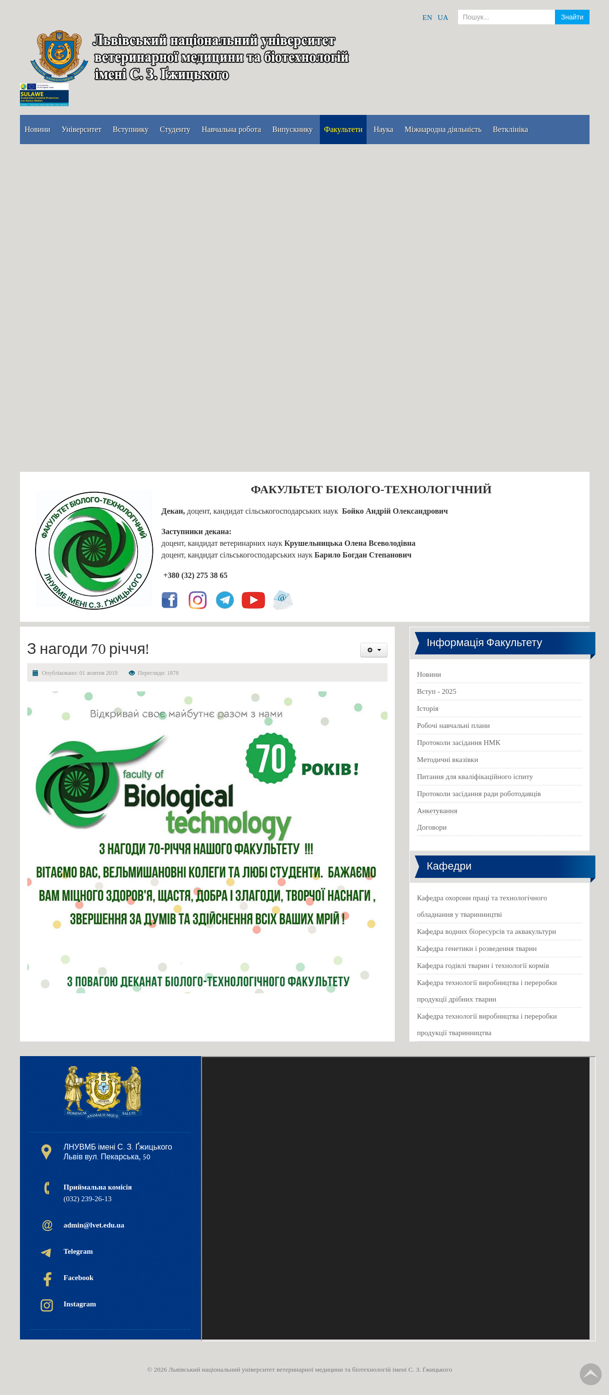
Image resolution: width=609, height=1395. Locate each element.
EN (427, 17)
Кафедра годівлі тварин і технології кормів (483, 965)
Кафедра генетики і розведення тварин (477, 948)
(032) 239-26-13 (98, 1193)
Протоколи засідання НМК (458, 742)
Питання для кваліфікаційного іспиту (475, 777)
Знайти (572, 17)
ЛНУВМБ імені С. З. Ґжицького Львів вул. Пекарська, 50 (118, 1152)
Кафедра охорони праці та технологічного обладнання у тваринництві (482, 906)
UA (443, 17)
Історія (428, 708)
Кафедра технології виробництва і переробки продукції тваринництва (487, 1024)
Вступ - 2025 (437, 691)
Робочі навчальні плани (453, 725)
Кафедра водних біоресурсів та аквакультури (486, 931)
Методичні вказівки (448, 759)
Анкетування (437, 811)
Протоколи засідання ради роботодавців (479, 794)
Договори (432, 827)
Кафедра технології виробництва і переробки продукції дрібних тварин (487, 991)
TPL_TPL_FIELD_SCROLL (591, 1374)
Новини (429, 674)
